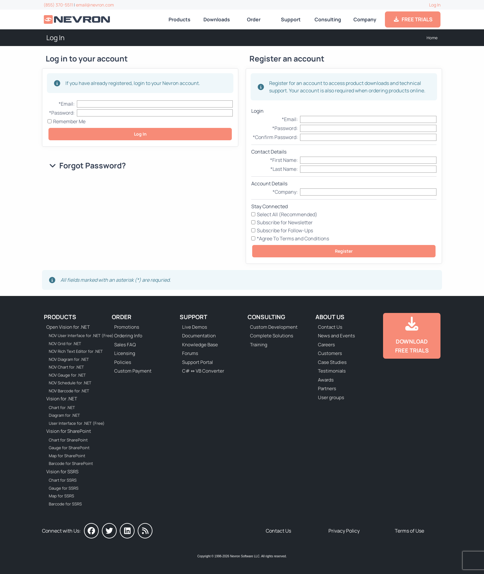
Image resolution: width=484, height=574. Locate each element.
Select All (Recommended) (287, 214)
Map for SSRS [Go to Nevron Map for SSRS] (61, 496)
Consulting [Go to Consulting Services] (328, 19)
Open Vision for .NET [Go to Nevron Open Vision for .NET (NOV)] (68, 327)
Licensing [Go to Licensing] (124, 353)
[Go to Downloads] (411, 336)
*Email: (67, 103)
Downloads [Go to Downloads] (216, 19)
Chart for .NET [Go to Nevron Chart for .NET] (62, 407)
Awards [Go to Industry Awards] (326, 380)
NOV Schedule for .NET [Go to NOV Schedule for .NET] (70, 383)
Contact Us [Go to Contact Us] (330, 327)
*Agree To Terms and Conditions (293, 238)
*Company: (285, 191)
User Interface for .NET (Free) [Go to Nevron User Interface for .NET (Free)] (77, 423)
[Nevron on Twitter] (109, 530)
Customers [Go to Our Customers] (330, 353)
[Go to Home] (77, 20)
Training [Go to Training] (258, 344)
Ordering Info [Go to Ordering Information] (128, 335)
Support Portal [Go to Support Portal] (197, 362)
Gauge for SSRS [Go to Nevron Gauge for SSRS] (63, 488)
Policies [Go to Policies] (122, 362)
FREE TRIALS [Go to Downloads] (413, 19)
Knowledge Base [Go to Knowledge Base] (200, 344)
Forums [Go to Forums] (190, 353)
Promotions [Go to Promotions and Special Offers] (126, 327)
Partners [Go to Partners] (327, 388)
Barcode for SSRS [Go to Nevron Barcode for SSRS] (65, 504)
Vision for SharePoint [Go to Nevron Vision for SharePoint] (68, 431)
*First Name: (284, 160)
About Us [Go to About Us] (329, 317)
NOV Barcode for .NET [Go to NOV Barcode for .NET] (69, 391)
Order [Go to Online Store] (254, 19)
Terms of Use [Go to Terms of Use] (409, 530)
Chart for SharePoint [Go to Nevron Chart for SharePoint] (68, 440)
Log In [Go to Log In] (434, 5)
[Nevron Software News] (145, 530)
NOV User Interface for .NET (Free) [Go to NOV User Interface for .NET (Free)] (77, 335)
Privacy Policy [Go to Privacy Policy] (344, 530)
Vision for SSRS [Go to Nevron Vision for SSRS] (62, 471)
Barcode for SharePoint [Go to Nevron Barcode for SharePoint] (71, 463)
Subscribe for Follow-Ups (285, 230)
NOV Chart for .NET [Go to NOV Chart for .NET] (66, 367)
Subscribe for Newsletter (285, 222)
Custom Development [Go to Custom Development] (274, 327)
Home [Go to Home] (432, 37)
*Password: (62, 112)
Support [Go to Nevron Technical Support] (291, 19)
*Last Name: (284, 169)
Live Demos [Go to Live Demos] (194, 327)
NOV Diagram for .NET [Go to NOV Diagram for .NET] (69, 359)
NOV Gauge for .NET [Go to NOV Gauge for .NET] (67, 375)
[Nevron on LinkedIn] (127, 530)
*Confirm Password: (275, 137)
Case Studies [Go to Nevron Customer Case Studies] (332, 362)
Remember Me (69, 121)
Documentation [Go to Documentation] (199, 335)
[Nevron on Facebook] (91, 530)
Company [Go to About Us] (364, 19)
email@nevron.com (95, 5)
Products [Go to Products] (179, 19)
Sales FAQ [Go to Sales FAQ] (125, 344)
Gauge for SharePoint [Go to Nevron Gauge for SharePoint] (69, 447)
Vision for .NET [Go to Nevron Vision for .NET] (61, 398)
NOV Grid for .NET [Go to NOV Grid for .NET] (65, 343)
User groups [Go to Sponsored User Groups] (331, 397)
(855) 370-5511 (58, 5)
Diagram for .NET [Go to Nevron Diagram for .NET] (64, 415)
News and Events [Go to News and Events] (336, 335)
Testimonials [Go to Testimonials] (332, 371)
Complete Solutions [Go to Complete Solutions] (271, 335)
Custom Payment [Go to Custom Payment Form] (133, 371)
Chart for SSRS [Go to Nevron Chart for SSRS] (63, 480)
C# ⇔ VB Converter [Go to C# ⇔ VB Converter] (203, 371)
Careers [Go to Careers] (326, 344)
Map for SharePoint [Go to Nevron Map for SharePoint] (67, 455)
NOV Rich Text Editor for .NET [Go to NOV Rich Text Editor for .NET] (76, 351)
